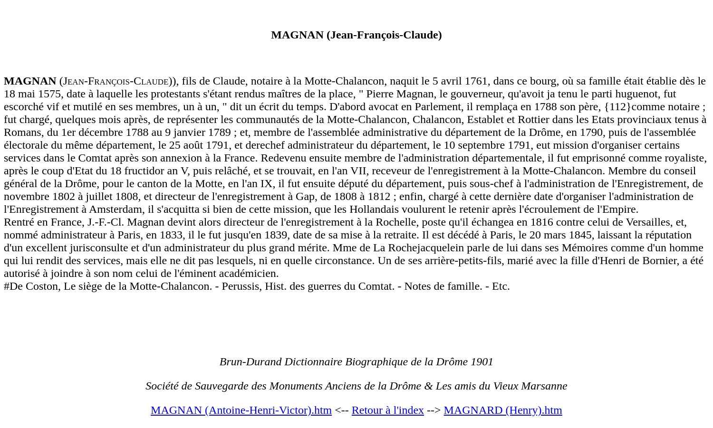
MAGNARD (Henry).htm (503, 410)
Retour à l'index (388, 410)
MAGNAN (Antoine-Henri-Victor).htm (241, 410)
